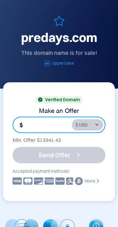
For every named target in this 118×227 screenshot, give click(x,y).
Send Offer (59, 155)
